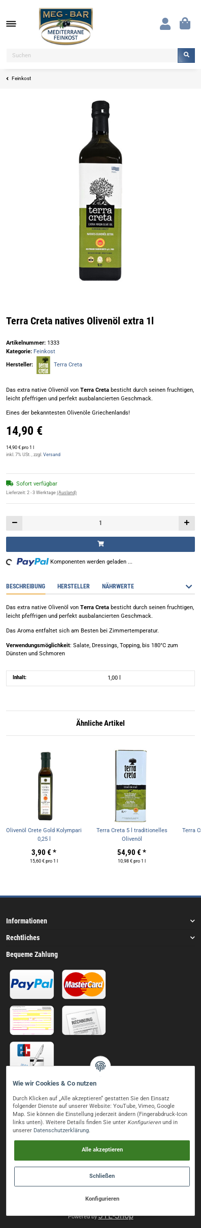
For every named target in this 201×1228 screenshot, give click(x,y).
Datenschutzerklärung (61, 1130)
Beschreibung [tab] (25, 586)
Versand (51, 454)
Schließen (102, 1176)
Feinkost (44, 351)
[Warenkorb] (185, 24)
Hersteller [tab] (73, 586)
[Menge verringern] (14, 523)
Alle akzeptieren (102, 1149)
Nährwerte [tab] (118, 586)
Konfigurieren (102, 1199)
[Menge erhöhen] (186, 523)
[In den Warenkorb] (100, 544)
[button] (165, 24)
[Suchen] (92, 55)
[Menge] (100, 523)
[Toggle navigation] (16, 24)
